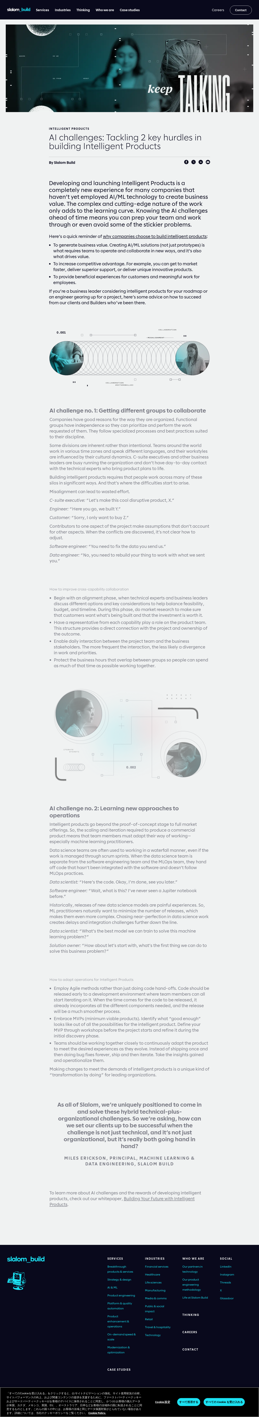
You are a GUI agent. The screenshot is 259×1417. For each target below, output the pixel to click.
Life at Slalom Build (195, 1297)
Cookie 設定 (162, 1403)
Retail (149, 1319)
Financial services (156, 1266)
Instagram (227, 1274)
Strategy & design (119, 1279)
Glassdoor (227, 1298)
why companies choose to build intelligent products (155, 236)
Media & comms (156, 1298)
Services (115, 1258)
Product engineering (121, 1295)
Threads (225, 1282)
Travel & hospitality (158, 1327)
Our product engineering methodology (191, 1284)
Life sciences (153, 1282)
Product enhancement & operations (118, 1321)
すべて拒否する (188, 1403)
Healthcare (152, 1274)
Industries (155, 1258)
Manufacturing (155, 1290)
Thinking (190, 1314)
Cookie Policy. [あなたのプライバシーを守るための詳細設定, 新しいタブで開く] (97, 1414)
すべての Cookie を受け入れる (224, 1403)
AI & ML (112, 1287)
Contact (190, 1349)
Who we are (193, 1258)
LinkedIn (225, 1266)
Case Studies (119, 1369)
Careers (189, 1332)
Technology (153, 1335)
